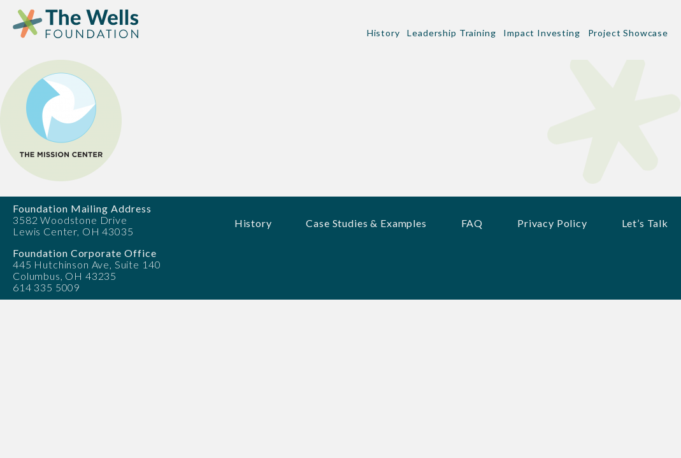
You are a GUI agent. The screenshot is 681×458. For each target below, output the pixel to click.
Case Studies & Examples (366, 223)
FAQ (472, 223)
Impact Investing (541, 33)
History (383, 33)
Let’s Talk (645, 223)
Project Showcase (628, 33)
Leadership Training (451, 33)
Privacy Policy (552, 223)
